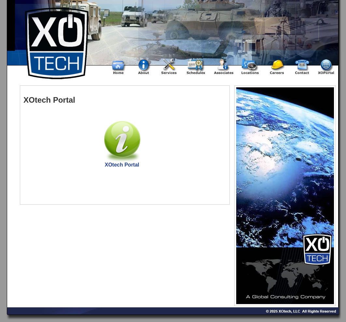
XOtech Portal (122, 165)
